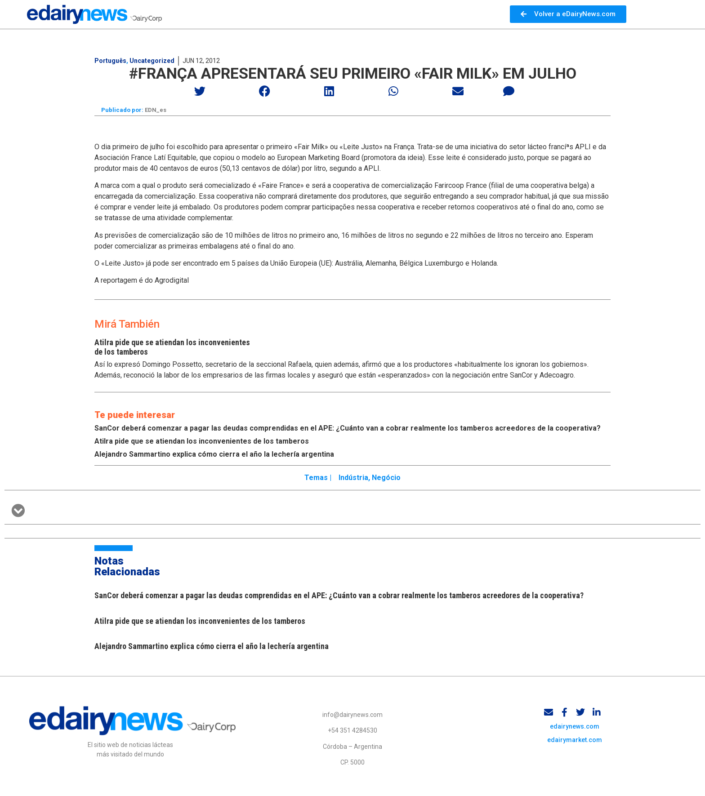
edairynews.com (574, 732)
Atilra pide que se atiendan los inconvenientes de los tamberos (201, 443)
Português (110, 60)
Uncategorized (151, 60)
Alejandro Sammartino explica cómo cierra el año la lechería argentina (214, 456)
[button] (200, 91)
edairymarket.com (574, 746)
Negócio (386, 480)
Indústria (353, 480)
